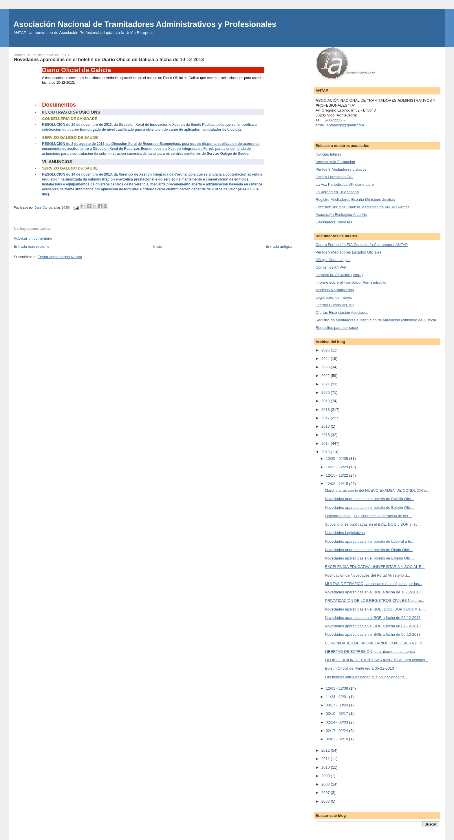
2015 (326, 435)
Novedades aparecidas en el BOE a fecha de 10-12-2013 (372, 592)
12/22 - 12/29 (337, 467)
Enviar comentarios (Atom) (60, 257)
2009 (326, 776)
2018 (326, 409)
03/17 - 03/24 (337, 705)
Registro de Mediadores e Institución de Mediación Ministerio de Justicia (376, 320)
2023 (326, 367)
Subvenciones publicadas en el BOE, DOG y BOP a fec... (373, 524)
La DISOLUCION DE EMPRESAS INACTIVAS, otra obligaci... (376, 660)
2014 (326, 443)
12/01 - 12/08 (337, 688)
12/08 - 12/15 (337, 484)
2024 (326, 358)
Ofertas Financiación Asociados (342, 312)
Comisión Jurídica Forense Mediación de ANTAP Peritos (363, 207)
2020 (326, 392)
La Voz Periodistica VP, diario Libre (345, 184)
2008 (326, 784)
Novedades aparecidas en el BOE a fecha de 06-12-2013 (372, 634)
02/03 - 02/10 (337, 739)
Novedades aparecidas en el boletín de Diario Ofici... (369, 550)
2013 (326, 452)
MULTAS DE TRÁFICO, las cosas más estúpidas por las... (373, 584)
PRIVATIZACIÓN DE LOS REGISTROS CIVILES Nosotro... (374, 600)
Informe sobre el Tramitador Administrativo (351, 282)
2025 (326, 350)
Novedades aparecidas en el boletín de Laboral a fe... (369, 541)
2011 (326, 759)
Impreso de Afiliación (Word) (339, 275)
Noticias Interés (329, 154)
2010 (326, 767)
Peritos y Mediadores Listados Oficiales (349, 252)
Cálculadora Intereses (334, 222)
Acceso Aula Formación (335, 162)
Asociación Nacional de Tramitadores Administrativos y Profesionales (144, 24)
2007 (326, 792)
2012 (326, 750)
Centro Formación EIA (334, 177)
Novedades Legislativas (345, 533)
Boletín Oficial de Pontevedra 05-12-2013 (359, 668)
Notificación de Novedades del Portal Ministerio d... (367, 575)
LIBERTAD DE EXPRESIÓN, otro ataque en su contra (370, 651)
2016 (326, 426)
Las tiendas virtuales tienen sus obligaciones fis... (366, 677)
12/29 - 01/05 (337, 458)
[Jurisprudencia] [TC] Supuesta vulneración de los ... (368, 516)
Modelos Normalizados (335, 290)
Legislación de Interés (334, 297)
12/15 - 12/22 (337, 475)
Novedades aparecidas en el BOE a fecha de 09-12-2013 (372, 617)
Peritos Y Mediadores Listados (341, 169)
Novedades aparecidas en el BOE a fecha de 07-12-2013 (372, 626)
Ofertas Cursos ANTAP (335, 305)
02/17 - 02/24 (337, 730)
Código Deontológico (333, 260)
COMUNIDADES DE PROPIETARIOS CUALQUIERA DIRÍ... (375, 643)
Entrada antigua (279, 246)
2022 (326, 375)
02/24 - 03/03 (337, 722)
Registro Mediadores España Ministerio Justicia (355, 199)
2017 (326, 418)
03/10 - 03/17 (337, 713)
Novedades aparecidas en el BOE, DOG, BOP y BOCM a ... (375, 609)
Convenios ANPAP (331, 267)
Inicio (157, 246)
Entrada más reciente (32, 246)
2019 (326, 401)
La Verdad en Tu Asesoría (337, 192)
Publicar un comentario (33, 238)
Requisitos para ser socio (337, 327)
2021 (326, 384)
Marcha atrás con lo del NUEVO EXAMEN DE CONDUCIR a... (377, 490)
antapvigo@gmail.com (345, 125)
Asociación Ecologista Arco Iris (341, 214)
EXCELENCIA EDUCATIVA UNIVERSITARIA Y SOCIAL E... (374, 566)
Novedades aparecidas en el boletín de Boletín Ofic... (369, 499)
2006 (326, 801)
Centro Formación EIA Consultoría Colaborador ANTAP (362, 245)
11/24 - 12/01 (337, 697)
